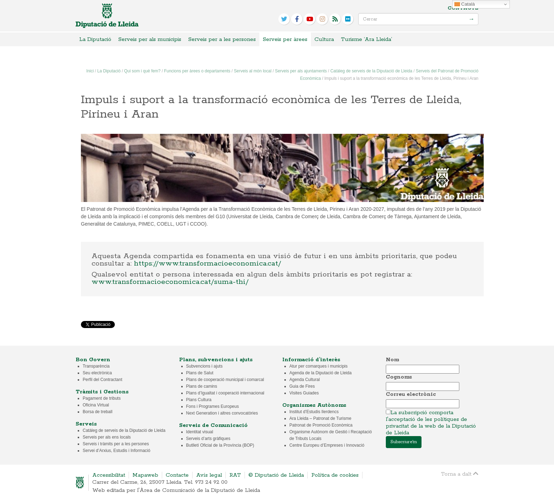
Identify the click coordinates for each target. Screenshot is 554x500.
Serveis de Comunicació (213, 425)
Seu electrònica (97, 372)
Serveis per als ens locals (107, 437)
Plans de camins (201, 386)
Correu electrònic (411, 394)
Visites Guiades (304, 393)
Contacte (463, 8)
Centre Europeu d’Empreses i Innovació (326, 445)
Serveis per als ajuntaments (301, 71)
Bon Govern (93, 359)
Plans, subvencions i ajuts (216, 359)
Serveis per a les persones (222, 39)
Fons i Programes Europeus (212, 406)
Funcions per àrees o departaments (197, 71)
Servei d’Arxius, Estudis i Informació (116, 450)
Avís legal (209, 475)
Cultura (324, 39)
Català (464, 4)
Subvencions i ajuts (204, 366)
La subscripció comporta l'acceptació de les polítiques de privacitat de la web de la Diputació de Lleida (431, 422)
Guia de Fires (302, 386)
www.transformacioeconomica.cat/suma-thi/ (170, 281)
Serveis (86, 424)
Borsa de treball (97, 411)
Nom (392, 359)
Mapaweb (145, 475)
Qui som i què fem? (142, 71)
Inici (90, 71)
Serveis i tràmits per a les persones (116, 443)
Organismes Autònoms (314, 405)
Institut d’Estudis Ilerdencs (313, 411)
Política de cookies (335, 475)
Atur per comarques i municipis (318, 366)
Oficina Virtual (96, 405)
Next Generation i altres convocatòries (222, 413)
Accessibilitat (108, 475)
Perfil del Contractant (102, 379)
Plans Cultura (199, 399)
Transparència (96, 366)
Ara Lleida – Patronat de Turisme (320, 418)
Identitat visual (199, 431)
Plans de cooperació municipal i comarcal (225, 379)
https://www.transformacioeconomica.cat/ (207, 263)
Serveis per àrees (285, 39)
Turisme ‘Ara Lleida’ (366, 39)
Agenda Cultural (304, 379)
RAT (235, 475)
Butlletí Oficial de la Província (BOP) (220, 445)
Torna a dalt (459, 473)
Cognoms (399, 377)
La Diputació (95, 39)
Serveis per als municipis (149, 39)
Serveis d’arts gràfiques (208, 438)
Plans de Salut (199, 372)
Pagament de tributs (101, 398)
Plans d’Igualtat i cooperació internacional (225, 393)
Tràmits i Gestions (102, 391)
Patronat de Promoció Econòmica (321, 425)
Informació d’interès (311, 359)
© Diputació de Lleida (276, 475)
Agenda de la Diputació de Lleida (320, 372)
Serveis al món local (252, 71)
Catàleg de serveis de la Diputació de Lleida (371, 71)
